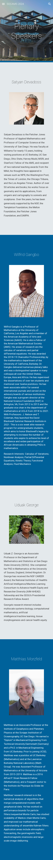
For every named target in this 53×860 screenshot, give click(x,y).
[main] (26, 31)
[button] (3, 4)
